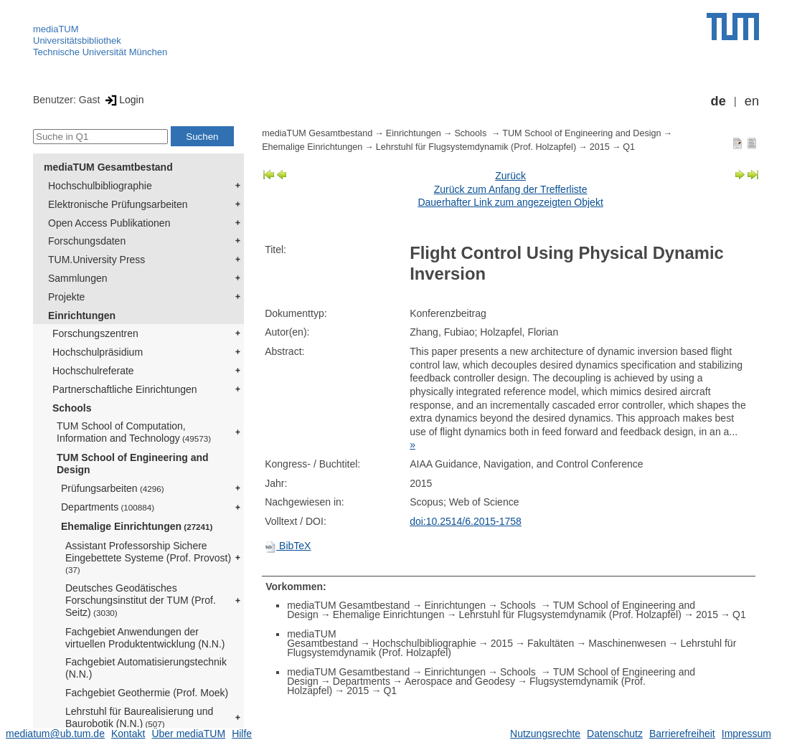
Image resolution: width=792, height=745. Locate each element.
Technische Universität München (100, 52)
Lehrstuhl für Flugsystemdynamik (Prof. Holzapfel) (476, 147)
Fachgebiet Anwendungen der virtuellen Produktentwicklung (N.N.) (145, 638)
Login (123, 99)
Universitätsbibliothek (77, 40)
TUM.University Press (96, 259)
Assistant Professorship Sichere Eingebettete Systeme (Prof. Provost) (148, 557)
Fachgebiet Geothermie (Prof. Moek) (146, 692)
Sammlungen (78, 278)
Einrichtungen (82, 315)
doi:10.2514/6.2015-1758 (466, 521)
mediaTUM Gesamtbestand (108, 167)
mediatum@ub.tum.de (55, 733)
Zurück (510, 175)
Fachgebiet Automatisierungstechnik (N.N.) (146, 668)
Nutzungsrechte (545, 733)
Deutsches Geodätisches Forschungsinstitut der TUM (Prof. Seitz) (140, 600)
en (752, 101)
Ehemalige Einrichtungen (136, 526)
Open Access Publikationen (109, 223)
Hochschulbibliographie (100, 185)
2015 (600, 147)
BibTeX (288, 545)
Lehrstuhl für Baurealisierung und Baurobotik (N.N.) (139, 717)
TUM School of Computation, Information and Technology (134, 432)
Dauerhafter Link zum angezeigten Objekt (510, 202)
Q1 (629, 147)
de (718, 101)
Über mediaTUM (188, 733)
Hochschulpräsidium (97, 352)
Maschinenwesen (627, 643)
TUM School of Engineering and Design (133, 463)
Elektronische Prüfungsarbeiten (118, 204)
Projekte (66, 297)
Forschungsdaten (87, 241)
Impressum (746, 733)
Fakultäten (550, 643)
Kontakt (128, 733)
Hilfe (242, 733)
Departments (107, 507)
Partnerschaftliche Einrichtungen (124, 389)
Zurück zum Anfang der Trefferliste (511, 189)
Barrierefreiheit (682, 733)
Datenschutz (615, 733)
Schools (71, 408)
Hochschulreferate (93, 370)
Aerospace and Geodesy (460, 681)
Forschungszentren (95, 333)
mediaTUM (56, 29)
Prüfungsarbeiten (112, 488)
